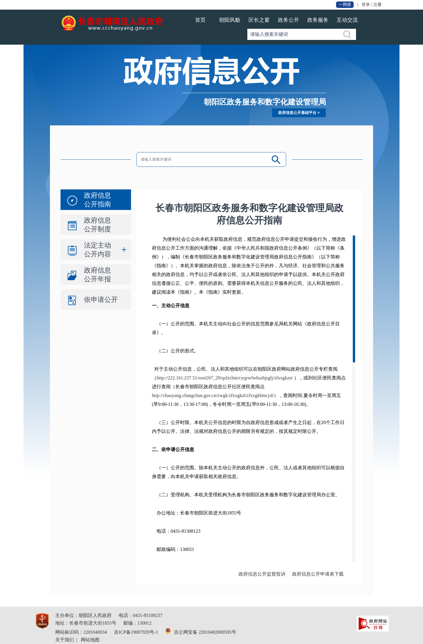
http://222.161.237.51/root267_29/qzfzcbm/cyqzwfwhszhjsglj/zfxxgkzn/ (225, 377)
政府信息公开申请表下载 (318, 573)
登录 (366, 4)
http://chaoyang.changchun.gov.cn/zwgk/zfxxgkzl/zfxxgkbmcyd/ (213, 395)
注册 (377, 4)
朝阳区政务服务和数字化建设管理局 (265, 101)
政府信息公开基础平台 (297, 112)
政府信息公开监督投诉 (262, 573)
